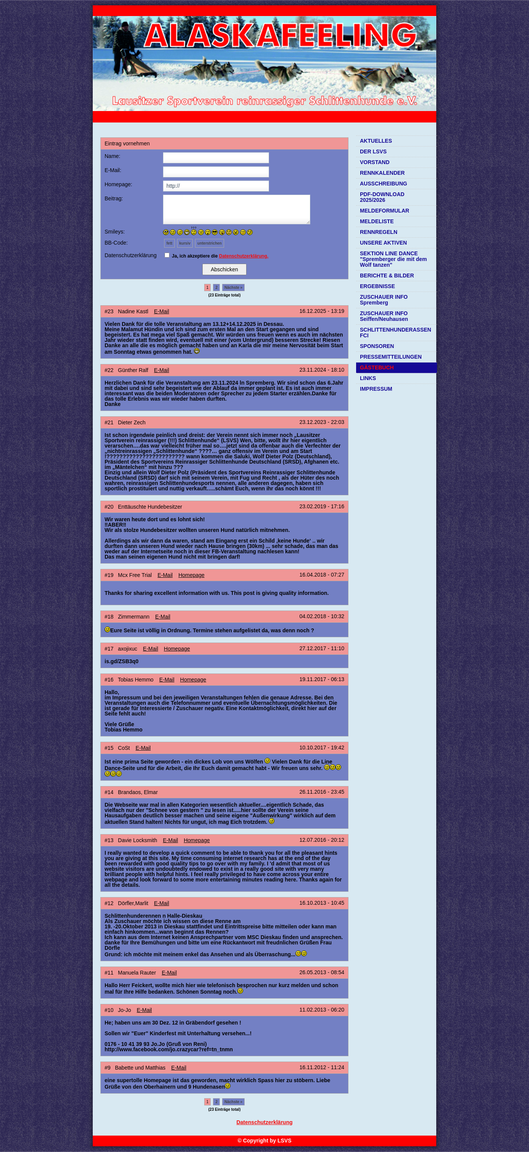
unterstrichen (209, 243)
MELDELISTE (377, 221)
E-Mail (161, 311)
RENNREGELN (378, 232)
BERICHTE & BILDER (387, 275)
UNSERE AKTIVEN (383, 243)
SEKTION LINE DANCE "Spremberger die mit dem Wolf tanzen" (393, 259)
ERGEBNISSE (377, 286)
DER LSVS (373, 151)
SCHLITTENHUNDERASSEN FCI (395, 332)
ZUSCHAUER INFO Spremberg (384, 300)
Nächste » (233, 287)
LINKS (368, 378)
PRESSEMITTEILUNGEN (391, 357)
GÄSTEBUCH (377, 367)
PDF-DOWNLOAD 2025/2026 (382, 197)
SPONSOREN (377, 346)
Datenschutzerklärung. (243, 256)
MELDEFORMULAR (384, 211)
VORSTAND (375, 162)
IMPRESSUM (376, 389)
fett (169, 243)
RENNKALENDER (382, 173)
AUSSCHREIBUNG (383, 183)
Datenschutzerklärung (264, 1122)
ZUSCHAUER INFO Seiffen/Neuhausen (384, 316)
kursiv (184, 243)
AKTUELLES (376, 141)
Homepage (191, 575)
